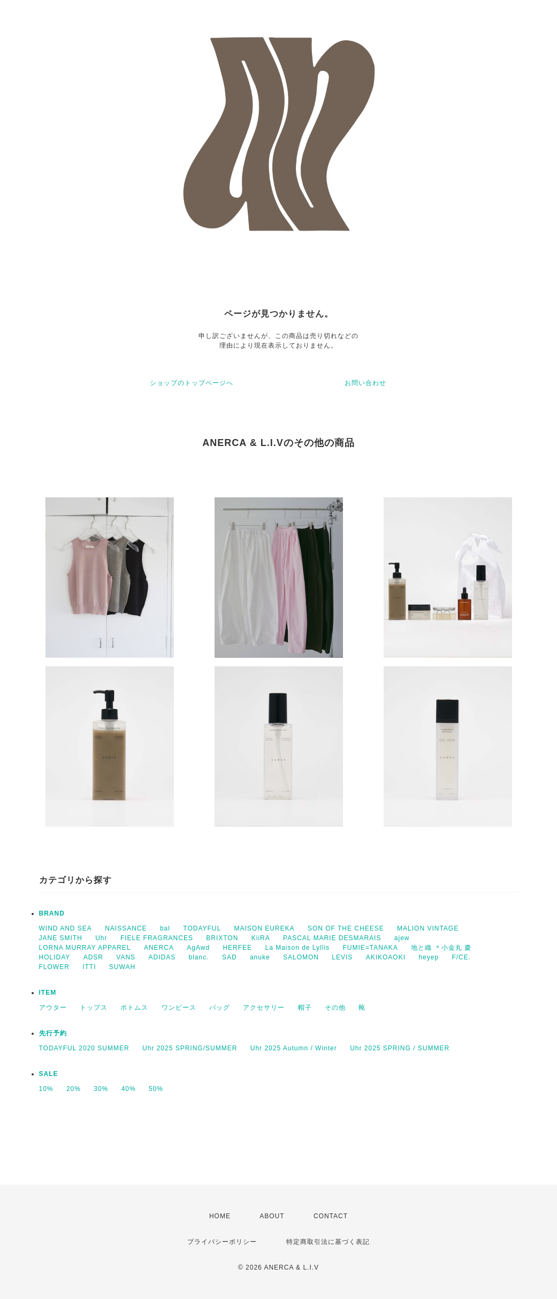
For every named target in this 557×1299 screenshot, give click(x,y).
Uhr (101, 938)
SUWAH (122, 967)
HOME (220, 1216)
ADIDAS (162, 957)
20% (73, 1089)
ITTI (89, 967)
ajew (402, 938)
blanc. (199, 957)
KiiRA (260, 938)
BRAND (52, 913)
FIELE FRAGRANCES (156, 938)
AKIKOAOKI (386, 957)
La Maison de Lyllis (297, 947)
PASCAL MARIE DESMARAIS (332, 938)
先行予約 (53, 1033)
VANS (125, 957)
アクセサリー (264, 1007)
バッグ (219, 1007)
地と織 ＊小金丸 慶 (441, 947)
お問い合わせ (365, 383)
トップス (94, 1007)
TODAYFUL (202, 928)
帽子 (305, 1007)
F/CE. (461, 957)
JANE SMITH (60, 938)
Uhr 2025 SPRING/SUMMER (189, 1048)
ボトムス (134, 1007)
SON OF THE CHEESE (346, 928)
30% (101, 1089)
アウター (53, 1007)
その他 (335, 1007)
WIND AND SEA (65, 928)
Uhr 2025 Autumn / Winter (293, 1048)
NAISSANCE (126, 928)
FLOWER (54, 967)
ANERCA (159, 947)
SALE (48, 1074)
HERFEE (237, 947)
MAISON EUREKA (264, 928)
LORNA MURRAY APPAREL (85, 947)
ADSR (93, 957)
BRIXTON (222, 938)
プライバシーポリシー (222, 1242)
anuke (260, 957)
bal (165, 928)
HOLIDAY (55, 957)
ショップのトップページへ (191, 383)
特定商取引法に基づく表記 (328, 1242)
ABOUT (272, 1216)
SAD (229, 957)
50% (156, 1089)
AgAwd (198, 947)
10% (46, 1089)
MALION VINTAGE (428, 928)
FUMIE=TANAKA (370, 947)
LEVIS (342, 957)
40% (128, 1089)
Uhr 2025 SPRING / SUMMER (399, 1048)
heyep (428, 957)
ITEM (48, 992)
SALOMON (301, 957)
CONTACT (331, 1216)
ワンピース (179, 1007)
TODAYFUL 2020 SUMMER (84, 1048)
